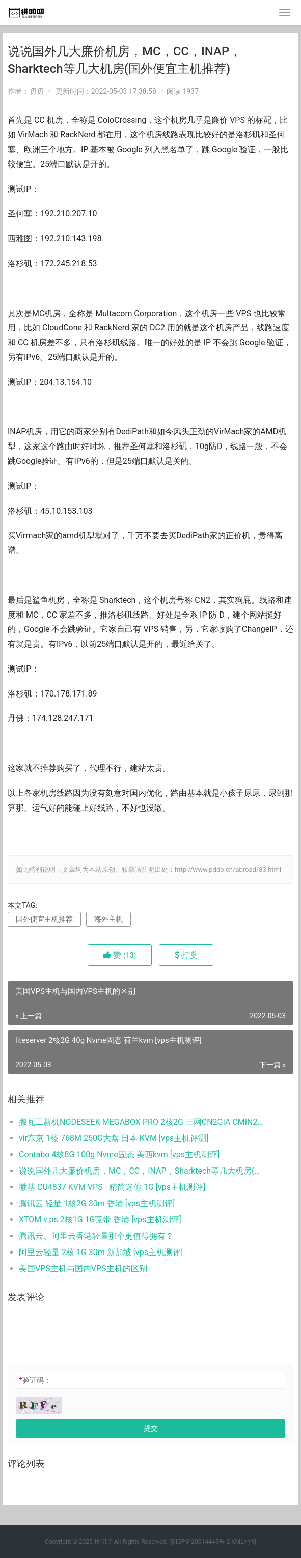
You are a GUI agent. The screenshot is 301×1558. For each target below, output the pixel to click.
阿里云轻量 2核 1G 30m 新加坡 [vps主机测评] (101, 1252)
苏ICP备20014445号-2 (200, 1541)
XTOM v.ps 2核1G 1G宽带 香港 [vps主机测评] (100, 1220)
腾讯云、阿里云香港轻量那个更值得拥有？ (96, 1236)
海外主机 (108, 919)
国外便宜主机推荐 (44, 919)
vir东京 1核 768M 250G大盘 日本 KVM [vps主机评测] (113, 1138)
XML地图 (243, 1541)
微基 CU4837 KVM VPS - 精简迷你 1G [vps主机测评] (112, 1187)
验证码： (34, 1380)
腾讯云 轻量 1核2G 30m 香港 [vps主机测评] (97, 1203)
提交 (151, 1428)
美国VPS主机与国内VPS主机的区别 (83, 1268)
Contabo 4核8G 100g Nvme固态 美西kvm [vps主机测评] (119, 1154)
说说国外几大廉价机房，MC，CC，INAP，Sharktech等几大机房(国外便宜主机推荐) (142, 1171)
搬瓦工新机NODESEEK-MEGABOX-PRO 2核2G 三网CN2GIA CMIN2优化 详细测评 (142, 1122)
